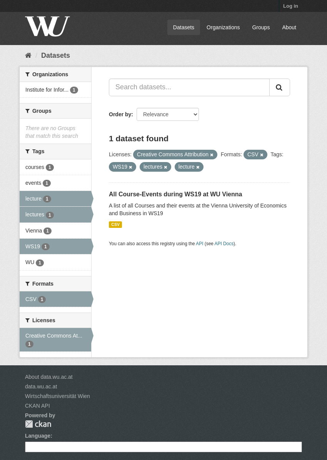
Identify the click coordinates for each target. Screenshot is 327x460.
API (199, 243)
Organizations (223, 27)
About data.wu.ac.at (49, 377)
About (289, 27)
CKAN (38, 424)
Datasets (183, 27)
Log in (290, 6)
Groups (261, 27)
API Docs (224, 243)
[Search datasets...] (189, 87)
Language (37, 436)
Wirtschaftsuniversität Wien (57, 396)
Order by (120, 114)
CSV (115, 224)
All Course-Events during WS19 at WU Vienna (175, 194)
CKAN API (37, 406)
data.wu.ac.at (41, 386)
